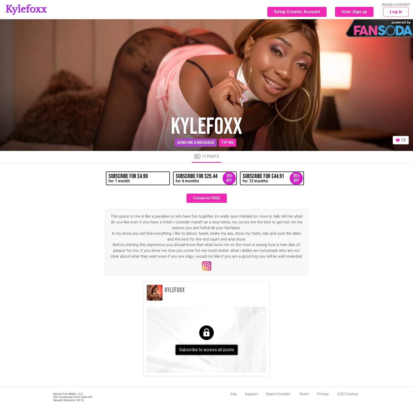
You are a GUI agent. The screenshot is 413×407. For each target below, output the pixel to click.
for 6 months (206, 178)
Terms (304, 394)
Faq (234, 394)
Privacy (323, 394)
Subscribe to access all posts (206, 349)
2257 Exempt (347, 394)
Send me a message (195, 142)
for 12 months (273, 178)
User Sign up (354, 11)
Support (251, 394)
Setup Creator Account (297, 11)
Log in (396, 11)
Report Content (278, 394)
